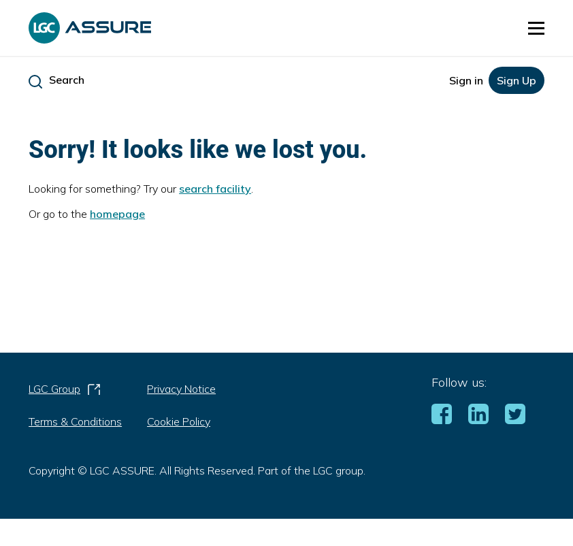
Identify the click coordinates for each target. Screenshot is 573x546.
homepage (117, 214)
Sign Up (516, 80)
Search (66, 79)
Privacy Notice (181, 389)
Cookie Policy (178, 421)
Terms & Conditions (75, 421)
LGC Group (65, 392)
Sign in (466, 80)
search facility (215, 188)
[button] (536, 28)
